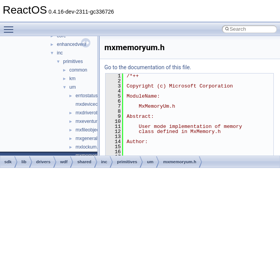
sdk (8, 161)
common (78, 70)
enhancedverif (71, 44)
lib (23, 161)
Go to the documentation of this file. (147, 67)
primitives (73, 61)
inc (60, 53)
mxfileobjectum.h (93, 130)
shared (84, 161)
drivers (43, 161)
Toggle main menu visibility (10, 26)
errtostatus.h (89, 95)
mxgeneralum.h (92, 138)
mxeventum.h (90, 121)
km (72, 78)
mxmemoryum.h (179, 161)
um (72, 87)
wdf (64, 161)
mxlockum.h (88, 147)
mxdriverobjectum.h (96, 113)
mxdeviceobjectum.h (97, 104)
